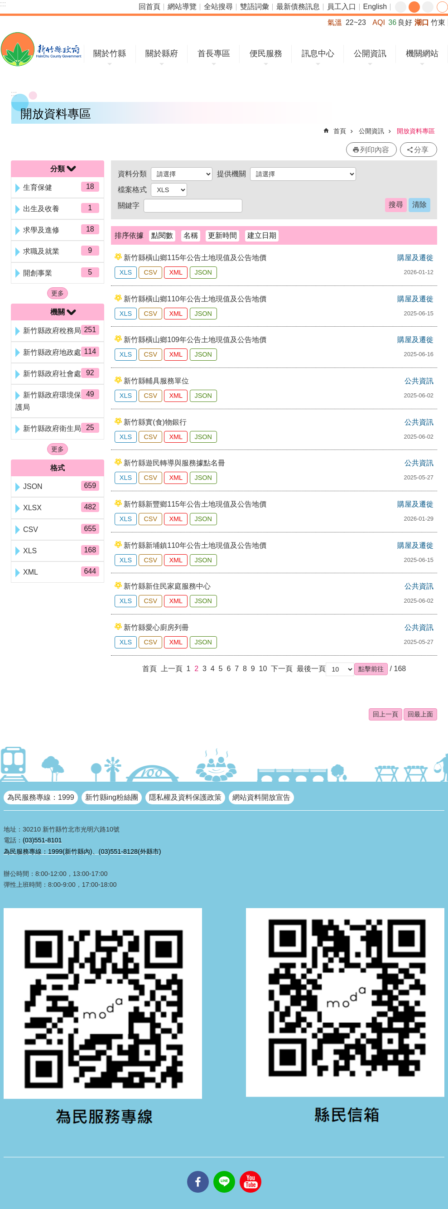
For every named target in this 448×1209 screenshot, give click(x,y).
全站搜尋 (218, 6)
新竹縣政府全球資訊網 (41, 49)
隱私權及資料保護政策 (185, 797)
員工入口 (341, 6)
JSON (203, 272)
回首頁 (149, 6)
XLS (126, 272)
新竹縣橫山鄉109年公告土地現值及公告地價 (195, 339)
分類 (57, 169)
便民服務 (266, 53)
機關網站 (422, 53)
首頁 (339, 131)
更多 (57, 293)
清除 (419, 204)
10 (263, 668)
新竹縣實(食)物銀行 (155, 422)
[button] (371, 669)
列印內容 (374, 150)
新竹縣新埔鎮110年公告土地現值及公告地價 (195, 545)
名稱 (190, 235)
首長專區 (214, 53)
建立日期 (261, 235)
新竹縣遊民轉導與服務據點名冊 (174, 463)
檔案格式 (132, 189)
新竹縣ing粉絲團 (111, 797)
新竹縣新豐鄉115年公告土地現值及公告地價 (195, 504)
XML (176, 272)
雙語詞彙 (254, 6)
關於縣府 (161, 53)
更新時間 (222, 235)
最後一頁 (311, 668)
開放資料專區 (416, 131)
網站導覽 (182, 6)
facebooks (198, 1171)
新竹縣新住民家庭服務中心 (167, 586)
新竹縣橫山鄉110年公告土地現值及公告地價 (195, 299)
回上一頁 (385, 714)
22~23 (356, 22)
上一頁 (172, 668)
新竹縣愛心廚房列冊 (156, 627)
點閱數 (162, 235)
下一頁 (282, 668)
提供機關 (231, 174)
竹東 (438, 22)
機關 (57, 312)
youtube (250, 1171)
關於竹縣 (109, 53)
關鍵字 (129, 205)
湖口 (421, 22)
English (375, 6)
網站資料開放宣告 (261, 797)
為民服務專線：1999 (40, 797)
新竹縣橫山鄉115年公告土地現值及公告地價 (195, 257)
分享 (442, 7)
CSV (150, 272)
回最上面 (420, 714)
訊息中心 (318, 53)
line (224, 1171)
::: (3, 4)
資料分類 (132, 174)
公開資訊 (370, 53)
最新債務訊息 (298, 6)
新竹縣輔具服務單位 (156, 381)
